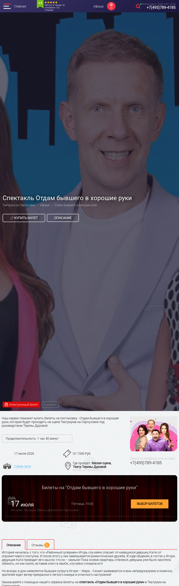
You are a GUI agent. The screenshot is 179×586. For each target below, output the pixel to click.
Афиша (98, 6)
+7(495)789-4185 (161, 7)
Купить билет (24, 218)
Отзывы (41, 545)
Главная (20, 6)
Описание (62, 218)
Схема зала (22, 466)
